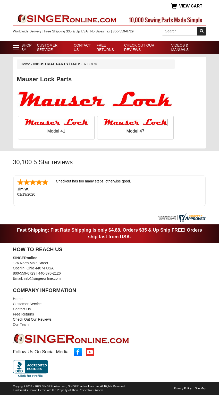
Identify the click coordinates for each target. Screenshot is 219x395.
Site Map (200, 388)
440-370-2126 (49, 273)
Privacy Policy (182, 388)
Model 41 (56, 131)
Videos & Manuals (180, 47)
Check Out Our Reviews (139, 47)
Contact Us (82, 47)
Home (25, 64)
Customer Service (47, 47)
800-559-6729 (24, 273)
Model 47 (136, 131)
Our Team (21, 324)
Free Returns (105, 47)
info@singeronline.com (42, 278)
